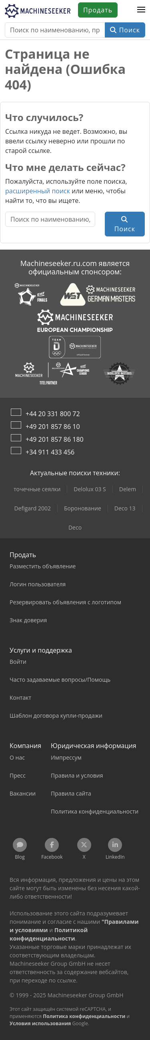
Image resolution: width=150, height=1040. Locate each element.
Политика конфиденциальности (84, 1016)
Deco (75, 527)
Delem (127, 489)
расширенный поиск (37, 191)
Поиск (125, 30)
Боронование (82, 508)
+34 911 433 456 (50, 452)
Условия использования (40, 1023)
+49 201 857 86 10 (53, 426)
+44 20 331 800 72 (53, 413)
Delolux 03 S (90, 489)
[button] (141, 10)
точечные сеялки (37, 489)
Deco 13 (125, 508)
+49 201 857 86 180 (55, 439)
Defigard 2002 (32, 508)
